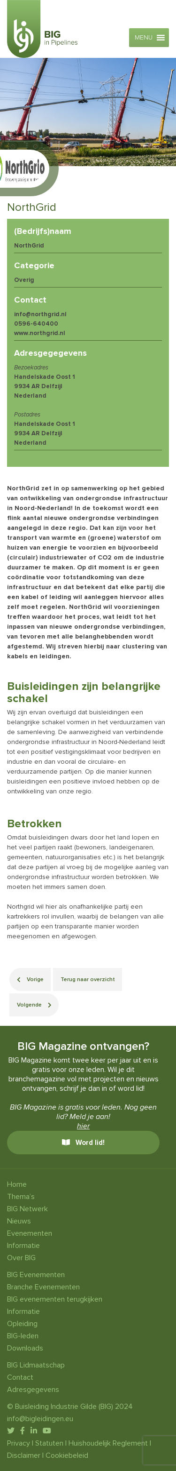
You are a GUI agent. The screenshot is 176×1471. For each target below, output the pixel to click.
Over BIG (21, 1258)
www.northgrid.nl (39, 333)
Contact (20, 1377)
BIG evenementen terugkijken (54, 1299)
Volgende (34, 1004)
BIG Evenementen (36, 1274)
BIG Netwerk (27, 1209)
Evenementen (29, 1233)
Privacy (18, 1443)
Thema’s (21, 1196)
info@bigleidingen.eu (40, 1418)
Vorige (30, 979)
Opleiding (22, 1323)
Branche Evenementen (43, 1287)
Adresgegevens (33, 1389)
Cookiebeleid (67, 1455)
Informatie (23, 1245)
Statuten (49, 1443)
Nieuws (19, 1221)
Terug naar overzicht (88, 979)
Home (17, 1184)
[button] (144, 37)
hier (83, 1126)
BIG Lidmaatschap (36, 1365)
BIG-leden (22, 1336)
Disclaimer (23, 1455)
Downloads (25, 1348)
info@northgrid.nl (40, 314)
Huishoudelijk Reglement (108, 1443)
